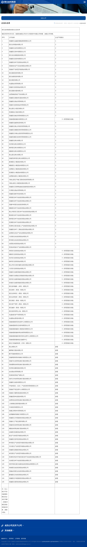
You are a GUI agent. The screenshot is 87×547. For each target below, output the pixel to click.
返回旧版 (23, 538)
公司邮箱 (17, 538)
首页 (65, 23)
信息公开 (70, 23)
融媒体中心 (4, 538)
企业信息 (76, 23)
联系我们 (11, 538)
